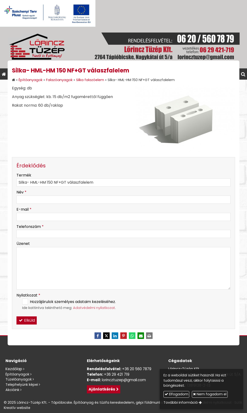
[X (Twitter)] (106, 336)
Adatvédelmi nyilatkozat (94, 307)
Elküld (26, 320)
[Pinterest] (123, 336)
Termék (23, 175)
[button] (243, 74)
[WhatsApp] (132, 336)
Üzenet (23, 243)
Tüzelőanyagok (18, 379)
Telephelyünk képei (21, 384)
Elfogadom (176, 394)
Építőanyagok (17, 374)
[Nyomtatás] (149, 336)
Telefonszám (30, 226)
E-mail (24, 209)
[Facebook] (98, 336)
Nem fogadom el (209, 394)
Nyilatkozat (28, 295)
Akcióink (12, 389)
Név (21, 192)
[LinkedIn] (115, 336)
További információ (180, 402)
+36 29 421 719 (116, 374)
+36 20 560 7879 (136, 368)
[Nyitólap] (123, 48)
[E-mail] (141, 336)
